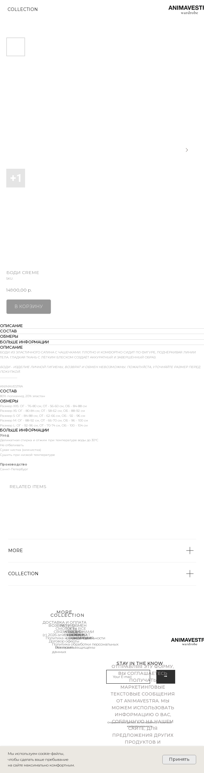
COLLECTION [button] (23, 9)
